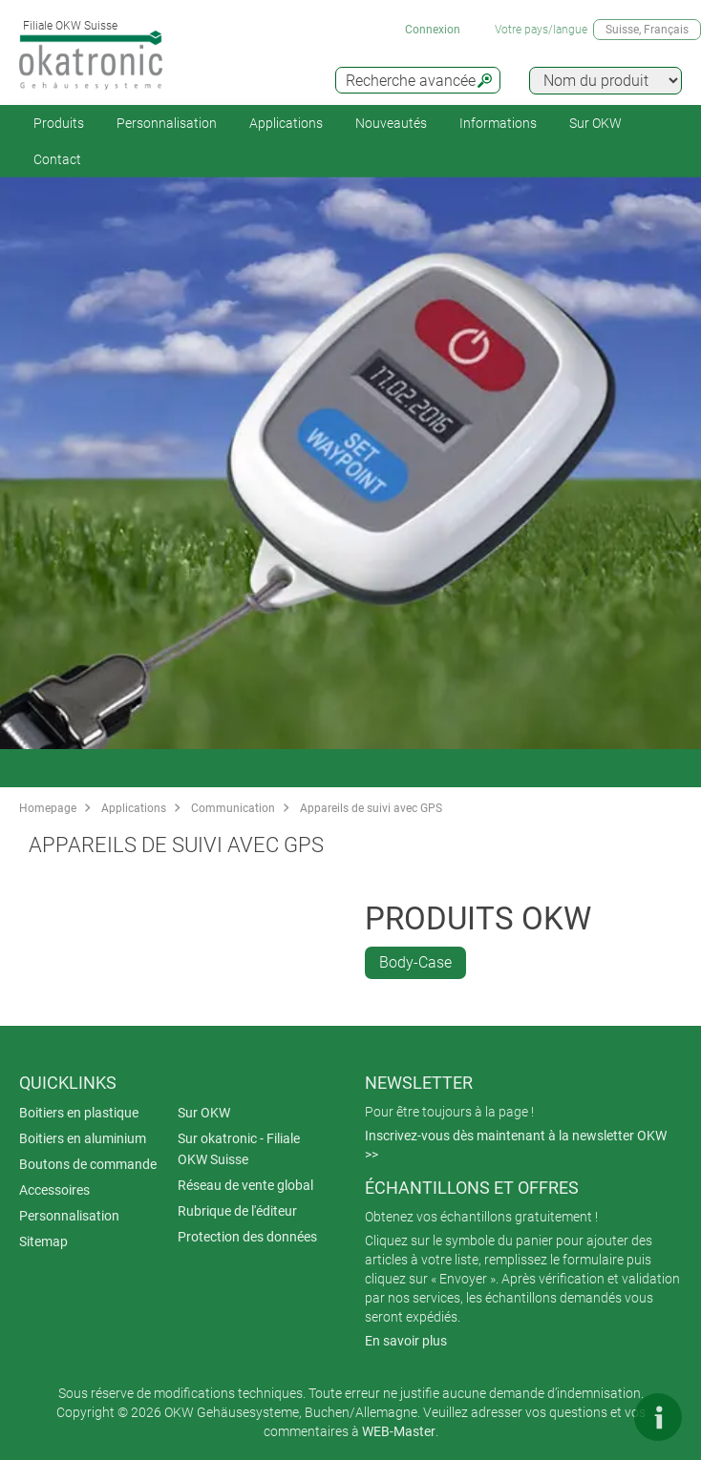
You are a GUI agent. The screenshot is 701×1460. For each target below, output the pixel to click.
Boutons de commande (88, 1164)
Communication (233, 808)
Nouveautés (391, 123)
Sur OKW (595, 123)
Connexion (432, 29)
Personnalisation (167, 123)
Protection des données (247, 1236)
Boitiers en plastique (78, 1112)
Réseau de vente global (245, 1185)
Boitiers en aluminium (82, 1138)
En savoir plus (406, 1340)
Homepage (47, 808)
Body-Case (415, 962)
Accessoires (54, 1190)
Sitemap (43, 1241)
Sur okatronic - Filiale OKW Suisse (239, 1149)
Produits (58, 123)
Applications (286, 123)
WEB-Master (398, 1431)
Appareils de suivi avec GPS (371, 808)
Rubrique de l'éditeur (237, 1211)
